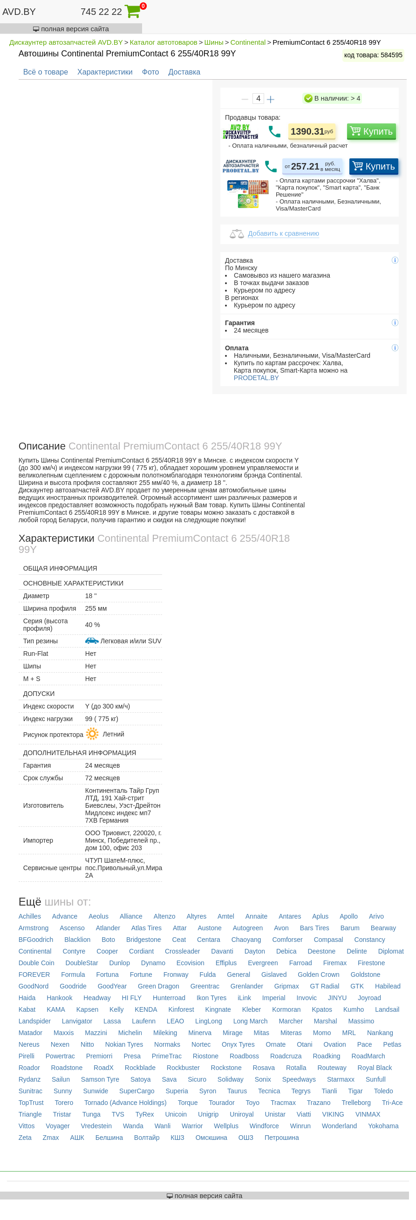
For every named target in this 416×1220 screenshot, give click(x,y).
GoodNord (34, 986)
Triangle (30, 1114)
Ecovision (191, 963)
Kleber (251, 1009)
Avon (281, 928)
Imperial (274, 998)
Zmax (51, 1137)
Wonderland (339, 1126)
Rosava (264, 1067)
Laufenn (144, 1021)
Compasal (328, 939)
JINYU (337, 998)
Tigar (355, 1091)
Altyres (196, 916)
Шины (214, 42)
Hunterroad (169, 998)
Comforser (287, 939)
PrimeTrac (167, 1056)
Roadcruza (286, 1056)
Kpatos (322, 1009)
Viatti (304, 1114)
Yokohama (383, 1126)
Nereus (29, 1044)
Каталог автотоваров (164, 42)
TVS (118, 1114)
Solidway (231, 1079)
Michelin (130, 1032)
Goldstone (366, 974)
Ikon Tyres (211, 998)
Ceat (179, 939)
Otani (304, 1044)
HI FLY (132, 998)
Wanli (163, 1126)
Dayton (255, 951)
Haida (27, 998)
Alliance (131, 916)
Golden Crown (319, 974)
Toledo (383, 1091)
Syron (208, 1091)
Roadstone (66, 1067)
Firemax (335, 963)
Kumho (353, 1009)
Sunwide (96, 1091)
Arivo (376, 916)
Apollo (349, 916)
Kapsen (87, 1009)
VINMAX (368, 1114)
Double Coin (37, 963)
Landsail (387, 1009)
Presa (132, 1056)
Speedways (299, 1079)
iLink (244, 998)
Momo (322, 1032)
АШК (77, 1137)
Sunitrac (30, 1091)
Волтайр (147, 1137)
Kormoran (286, 1009)
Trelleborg (356, 1102)
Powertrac (60, 1056)
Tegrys (300, 1091)
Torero (64, 1102)
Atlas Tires (146, 928)
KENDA (146, 1009)
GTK (357, 986)
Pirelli (26, 1056)
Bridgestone (143, 939)
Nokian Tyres (124, 1044)
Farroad (300, 963)
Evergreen (263, 963)
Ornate (276, 1044)
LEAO (175, 1021)
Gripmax (286, 986)
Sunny (63, 1091)
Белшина (109, 1137)
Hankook (59, 998)
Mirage (233, 1032)
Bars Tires (314, 928)
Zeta (25, 1137)
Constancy (370, 939)
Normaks (167, 1044)
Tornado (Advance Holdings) (125, 1102)
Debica (286, 951)
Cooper (107, 951)
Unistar (275, 1114)
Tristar (62, 1114)
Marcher (290, 1021)
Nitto (87, 1044)
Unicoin (176, 1114)
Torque (188, 1102)
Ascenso (72, 928)
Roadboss (244, 1056)
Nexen (60, 1044)
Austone (209, 928)
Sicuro (197, 1079)
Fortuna (107, 974)
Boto (108, 939)
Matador (30, 1032)
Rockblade (140, 1067)
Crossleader (182, 951)
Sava (169, 1079)
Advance (64, 916)
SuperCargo (137, 1091)
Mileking (165, 1032)
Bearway (383, 928)
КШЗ (177, 1137)
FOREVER (34, 974)
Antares (290, 916)
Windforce (264, 1126)
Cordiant (141, 951)
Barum (350, 928)
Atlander (108, 928)
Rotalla (296, 1067)
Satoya (140, 1079)
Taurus (237, 1091)
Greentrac (205, 986)
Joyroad (369, 998)
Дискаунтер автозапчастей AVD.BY (66, 42)
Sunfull (376, 1079)
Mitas (261, 1032)
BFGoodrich (36, 939)
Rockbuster (183, 1067)
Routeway (331, 1067)
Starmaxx (341, 1079)
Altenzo (165, 916)
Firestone (371, 963)
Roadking (326, 1056)
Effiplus (226, 963)
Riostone (205, 1056)
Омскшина (211, 1137)
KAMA (56, 1009)
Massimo (361, 1021)
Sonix (263, 1079)
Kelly (116, 1009)
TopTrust (31, 1102)
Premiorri (99, 1056)
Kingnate (218, 1009)
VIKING (333, 1114)
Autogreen (248, 928)
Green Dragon (158, 986)
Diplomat (391, 951)
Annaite (256, 916)
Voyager (57, 1126)
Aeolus (99, 916)
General (238, 974)
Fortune (141, 974)
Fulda (207, 974)
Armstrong (34, 928)
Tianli (329, 1091)
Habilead (388, 986)
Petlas (392, 1044)
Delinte (357, 951)
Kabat (27, 1009)
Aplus (320, 916)
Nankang (380, 1032)
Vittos (27, 1126)
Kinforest (181, 1009)
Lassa (112, 1021)
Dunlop (119, 963)
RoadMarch (368, 1056)
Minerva (199, 1032)
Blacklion (77, 939)
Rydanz (30, 1079)
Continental (248, 42)
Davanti (222, 951)
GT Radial (325, 986)
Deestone (321, 951)
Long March (250, 1021)
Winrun (300, 1126)
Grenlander (247, 986)
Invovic (307, 998)
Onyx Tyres (238, 1044)
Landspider (35, 1021)
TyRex (145, 1114)
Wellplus (226, 1126)
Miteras (291, 1032)
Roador (29, 1067)
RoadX (104, 1067)
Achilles (30, 916)
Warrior (192, 1126)
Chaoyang (246, 939)
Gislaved (273, 974)
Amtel (226, 916)
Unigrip (208, 1114)
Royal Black (375, 1067)
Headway (96, 998)
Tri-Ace (392, 1102)
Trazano (319, 1102)
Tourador (221, 1102)
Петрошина (282, 1137)
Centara (208, 939)
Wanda (133, 1126)
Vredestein (96, 1126)
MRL (349, 1032)
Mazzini (96, 1032)
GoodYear (112, 986)
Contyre (73, 951)
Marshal (325, 1021)
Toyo (252, 1102)
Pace (364, 1044)
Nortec (201, 1044)
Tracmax (283, 1102)
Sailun (61, 1079)
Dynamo (153, 963)
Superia (176, 1091)
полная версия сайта (71, 29)
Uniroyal (241, 1114)
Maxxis (64, 1032)
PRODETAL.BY (255, 378)
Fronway (176, 974)
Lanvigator (77, 1021)
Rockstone (226, 1067)
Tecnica (269, 1091)
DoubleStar (82, 963)
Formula (73, 974)
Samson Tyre (100, 1079)
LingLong (208, 1021)
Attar (180, 928)
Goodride (73, 986)
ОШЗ (246, 1137)
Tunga (91, 1114)
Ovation (335, 1044)
